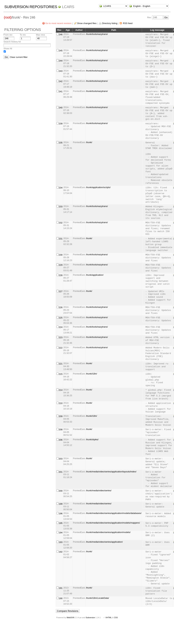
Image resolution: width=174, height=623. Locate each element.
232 (61, 222)
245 (61, 50)
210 (61, 403)
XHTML (108, 617)
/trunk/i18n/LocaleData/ (97, 598)
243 (61, 71)
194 (61, 532)
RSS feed (128, 23)
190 (61, 598)
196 (61, 513)
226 (61, 307)
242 (61, 81)
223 (61, 337)
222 (61, 347)
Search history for (12, 41)
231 (61, 238)
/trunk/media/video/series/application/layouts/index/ (111, 471)
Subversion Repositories (30, 7)
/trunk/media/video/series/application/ (104, 542)
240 (61, 107)
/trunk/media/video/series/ (98, 490)
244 (61, 60)
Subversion (90, 617)
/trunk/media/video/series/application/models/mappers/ (113, 522)
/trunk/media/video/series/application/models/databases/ (114, 513)
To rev (23, 34)
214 (61, 390)
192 (61, 552)
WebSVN (70, 617)
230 (61, 255)
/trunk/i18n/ (91, 373)
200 (61, 491)
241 (61, 91)
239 (61, 123)
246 (61, 34)
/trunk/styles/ (92, 439)
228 (61, 275)
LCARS (68, 7)
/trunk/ (89, 142)
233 (61, 206)
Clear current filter (19, 57)
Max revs (40, 34)
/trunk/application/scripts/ (98, 187)
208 (61, 429)
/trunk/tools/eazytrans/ (97, 34)
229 (61, 265)
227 (61, 291)
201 (61, 472)
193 (61, 542)
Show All (7, 48)
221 (61, 363)
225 (61, 317)
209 (61, 416)
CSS (116, 617)
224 (61, 327)
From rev (7, 34)
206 (61, 440)
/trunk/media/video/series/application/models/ (108, 532)
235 (61, 142)
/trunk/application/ (95, 275)
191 (61, 588)
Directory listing (109, 23)
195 (61, 523)
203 (61, 458)
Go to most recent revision (58, 23)
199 (61, 504)
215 (61, 374)
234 (61, 187)
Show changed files (86, 23)
